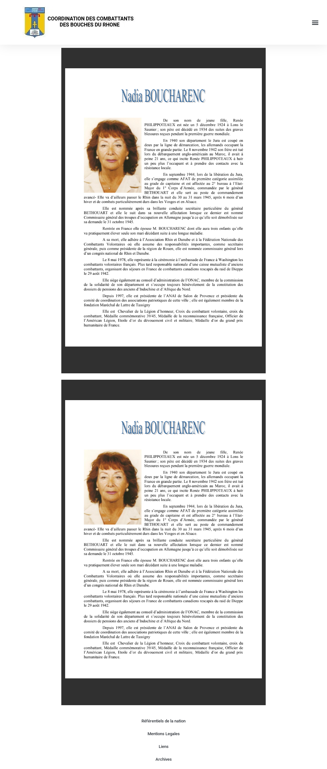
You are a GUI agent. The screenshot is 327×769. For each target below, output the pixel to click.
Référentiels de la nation (163, 721)
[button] (315, 22)
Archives (164, 759)
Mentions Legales (164, 733)
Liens (164, 746)
